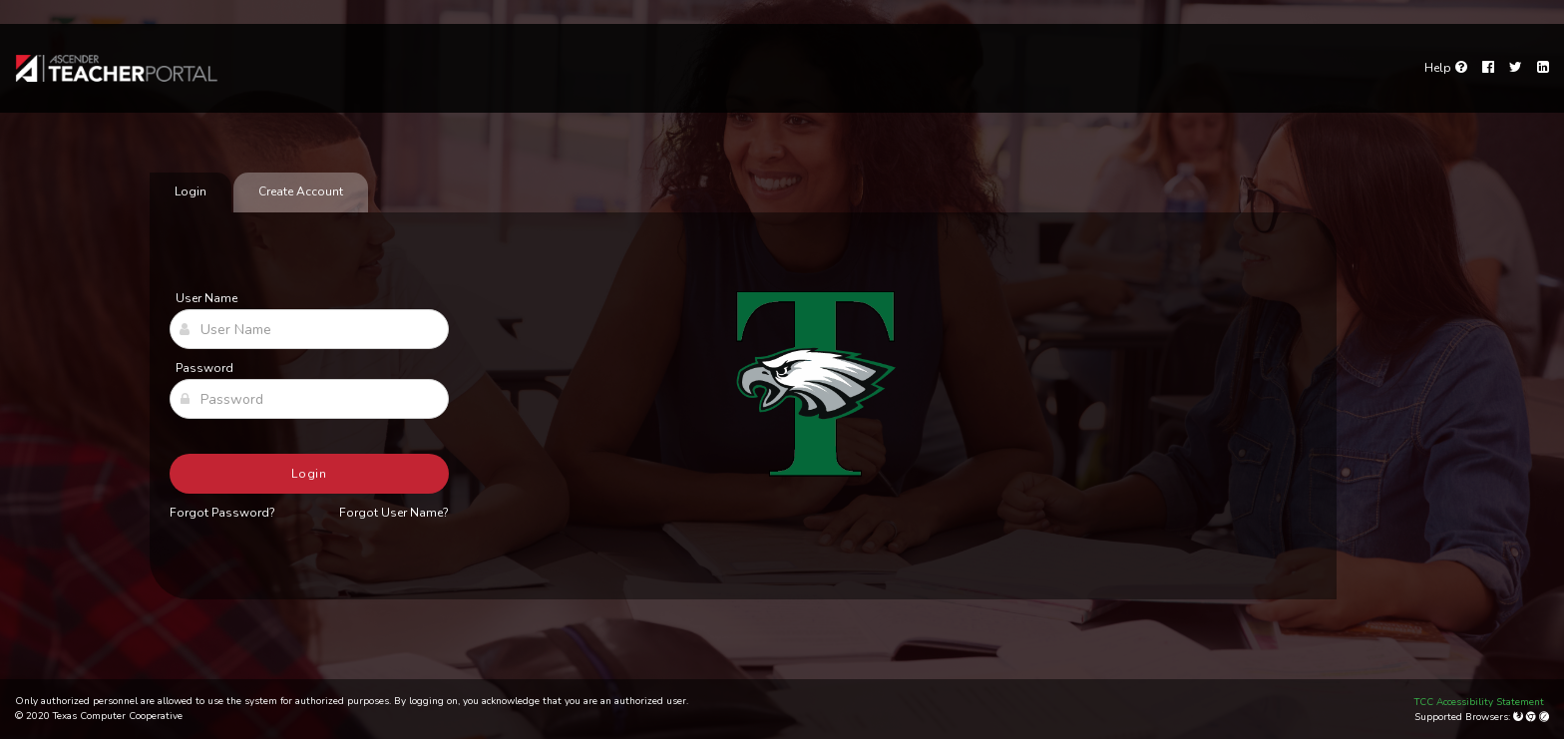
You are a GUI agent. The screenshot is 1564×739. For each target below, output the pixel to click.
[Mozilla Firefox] (1519, 717)
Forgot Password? (222, 513)
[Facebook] (1488, 68)
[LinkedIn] (1543, 68)
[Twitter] (1515, 68)
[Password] (309, 399)
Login (309, 474)
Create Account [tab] (300, 191)
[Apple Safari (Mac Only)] (1544, 717)
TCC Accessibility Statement (1479, 702)
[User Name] (309, 329)
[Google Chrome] (1532, 717)
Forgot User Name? (394, 513)
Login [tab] (190, 191)
